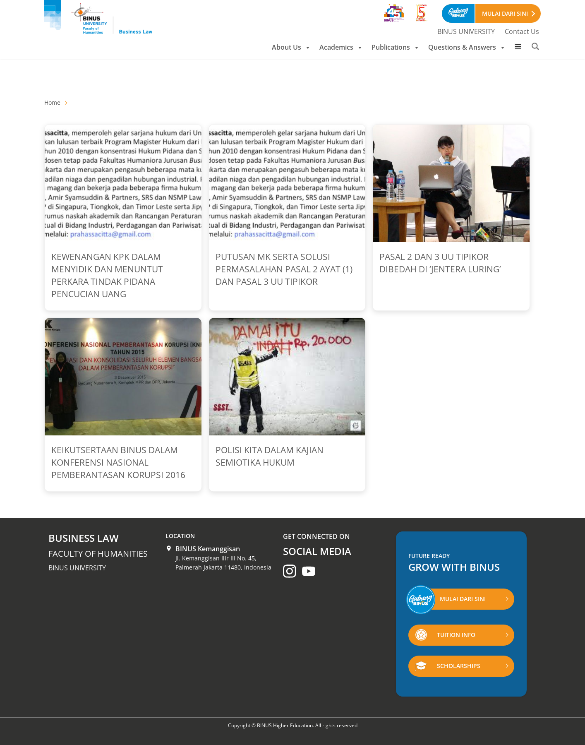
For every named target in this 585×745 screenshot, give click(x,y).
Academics (340, 47)
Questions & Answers (466, 47)
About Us (290, 47)
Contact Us (522, 31)
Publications (395, 47)
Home (52, 102)
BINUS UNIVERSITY (466, 31)
